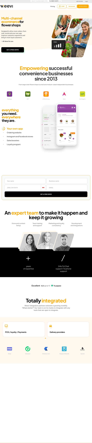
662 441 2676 (79, 1)
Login (86, 1)
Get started (71, 6)
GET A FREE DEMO (12, 50)
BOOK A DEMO (83, 6)
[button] (45, 338)
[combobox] (43, 187)
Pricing (52, 6)
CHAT (61, 6)
